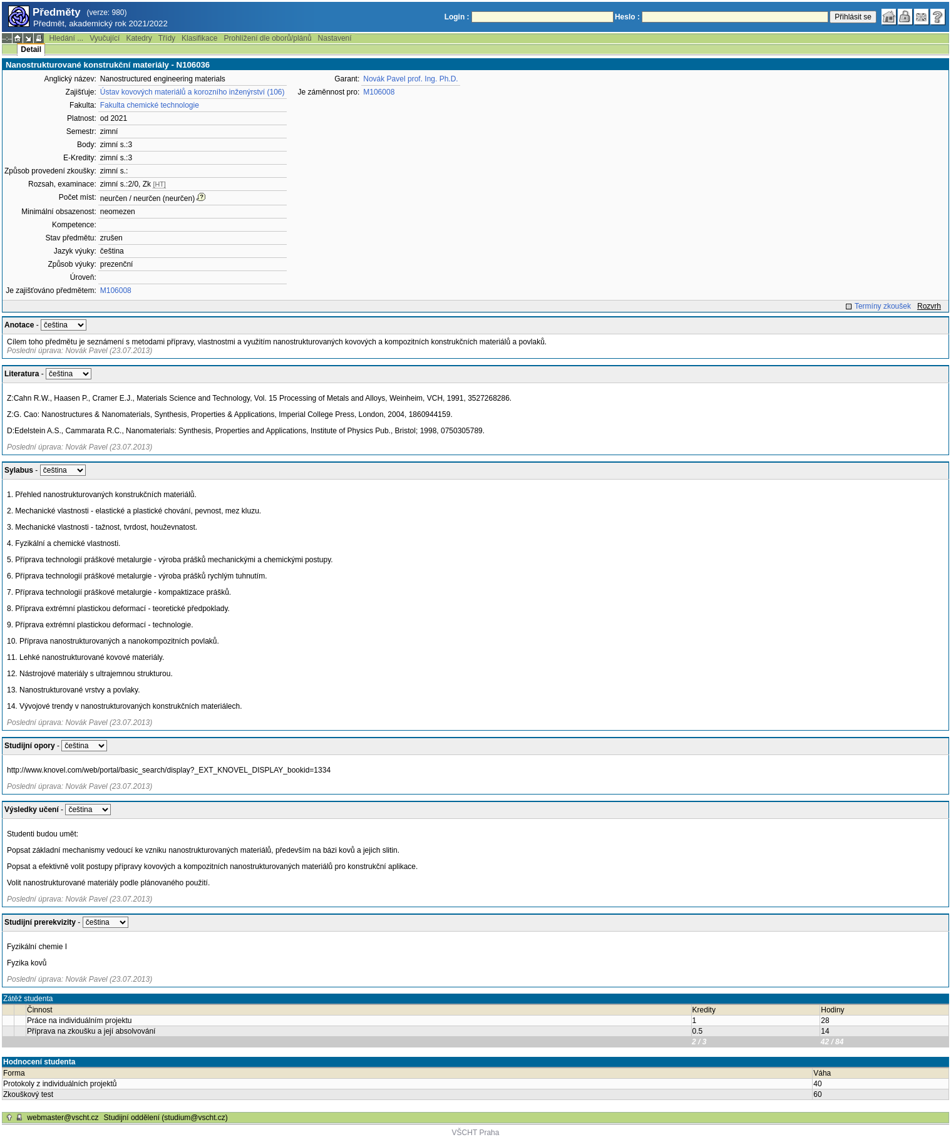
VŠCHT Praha (476, 1132)
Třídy (166, 38)
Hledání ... (66, 38)
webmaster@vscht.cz (62, 1117)
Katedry (139, 38)
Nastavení (335, 38)
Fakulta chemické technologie (149, 105)
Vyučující (105, 38)
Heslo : (627, 17)
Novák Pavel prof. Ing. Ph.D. (410, 79)
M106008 (115, 290)
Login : (457, 17)
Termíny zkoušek (883, 306)
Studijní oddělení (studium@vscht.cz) (166, 1117)
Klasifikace (199, 38)
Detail (31, 49)
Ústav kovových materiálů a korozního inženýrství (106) (192, 92)
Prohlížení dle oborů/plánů (267, 38)
